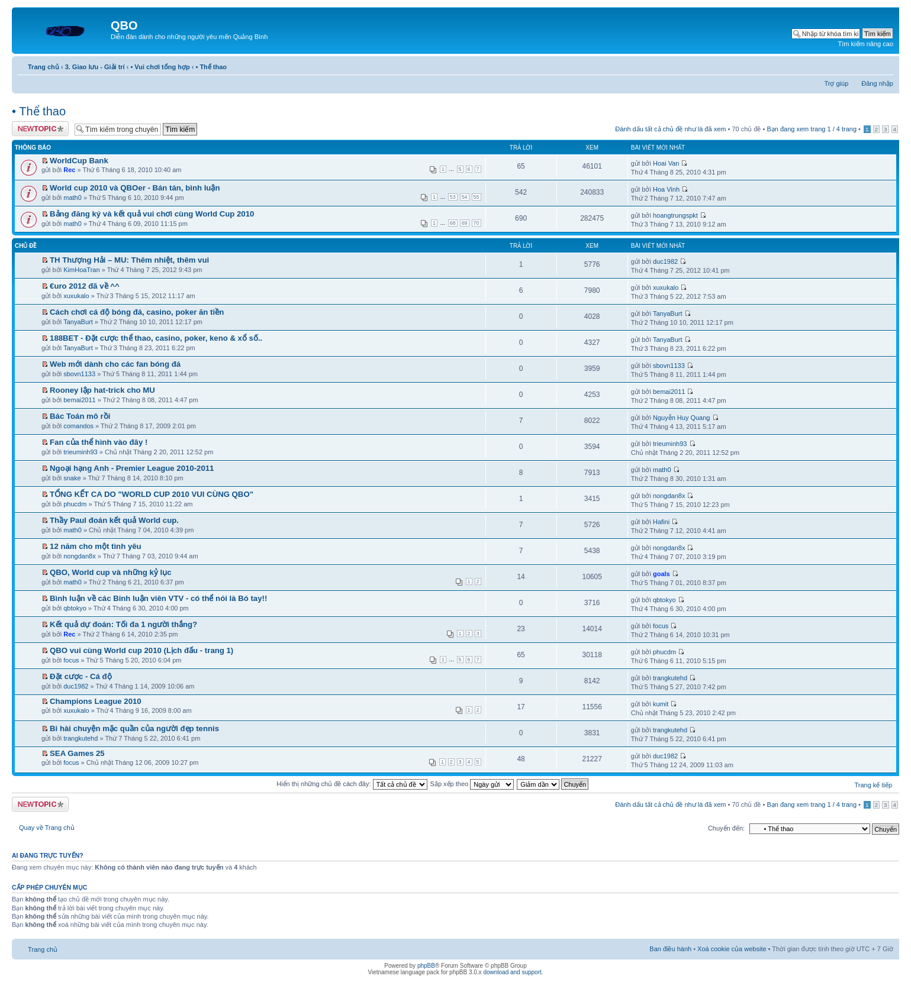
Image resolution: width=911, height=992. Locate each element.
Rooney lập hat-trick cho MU (102, 390)
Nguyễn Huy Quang (681, 417)
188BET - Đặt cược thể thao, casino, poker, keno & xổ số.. (156, 338)
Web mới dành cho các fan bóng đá (115, 364)
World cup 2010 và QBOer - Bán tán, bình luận (135, 187)
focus (660, 625)
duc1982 (665, 261)
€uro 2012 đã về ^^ (85, 286)
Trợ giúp (836, 83)
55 (476, 197)
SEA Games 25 (77, 753)
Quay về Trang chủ (47, 827)
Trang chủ (43, 66)
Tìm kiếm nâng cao (865, 43)
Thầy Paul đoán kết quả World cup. (114, 520)
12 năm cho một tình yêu (95, 546)
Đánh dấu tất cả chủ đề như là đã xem (670, 129)
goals (661, 573)
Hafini (661, 521)
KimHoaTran (81, 269)
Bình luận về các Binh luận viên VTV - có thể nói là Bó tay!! (158, 598)
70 (476, 223)
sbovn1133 (79, 373)
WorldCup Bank (79, 160)
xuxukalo (76, 295)
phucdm (74, 504)
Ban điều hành (670, 948)
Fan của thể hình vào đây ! (98, 442)
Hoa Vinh (666, 189)
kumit (660, 703)
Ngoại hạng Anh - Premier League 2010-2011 (132, 468)
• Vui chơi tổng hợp (159, 66)
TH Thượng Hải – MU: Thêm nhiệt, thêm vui (129, 260)
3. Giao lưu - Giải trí (95, 66)
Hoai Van (666, 163)
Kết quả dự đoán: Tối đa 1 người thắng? (123, 624)
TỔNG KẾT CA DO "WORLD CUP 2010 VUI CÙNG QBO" (151, 494)
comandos (78, 425)
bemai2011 (79, 399)
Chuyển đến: (726, 828)
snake (72, 478)
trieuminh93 (80, 451)
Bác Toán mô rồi (80, 416)
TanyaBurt (78, 321)
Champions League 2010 (95, 701)
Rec (69, 169)
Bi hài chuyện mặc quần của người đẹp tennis (134, 728)
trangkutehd (670, 677)
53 (453, 197)
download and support (512, 972)
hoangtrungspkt (675, 215)
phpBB (426, 965)
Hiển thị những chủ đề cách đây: (351, 783)
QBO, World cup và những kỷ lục (110, 572)
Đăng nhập (877, 83)
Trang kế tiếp (873, 785)
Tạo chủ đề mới (40, 128)
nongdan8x (669, 495)
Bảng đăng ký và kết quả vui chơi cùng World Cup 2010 (152, 213)
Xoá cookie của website (731, 948)
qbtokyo (74, 608)
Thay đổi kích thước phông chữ (884, 64)
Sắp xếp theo (472, 783)
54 (465, 197)
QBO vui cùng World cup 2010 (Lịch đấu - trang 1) (141, 650)
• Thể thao (211, 66)
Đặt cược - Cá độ (81, 676)
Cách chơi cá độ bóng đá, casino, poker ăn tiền (137, 312)
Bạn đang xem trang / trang (812, 129)
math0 (72, 197)
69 (465, 223)
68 (453, 223)
